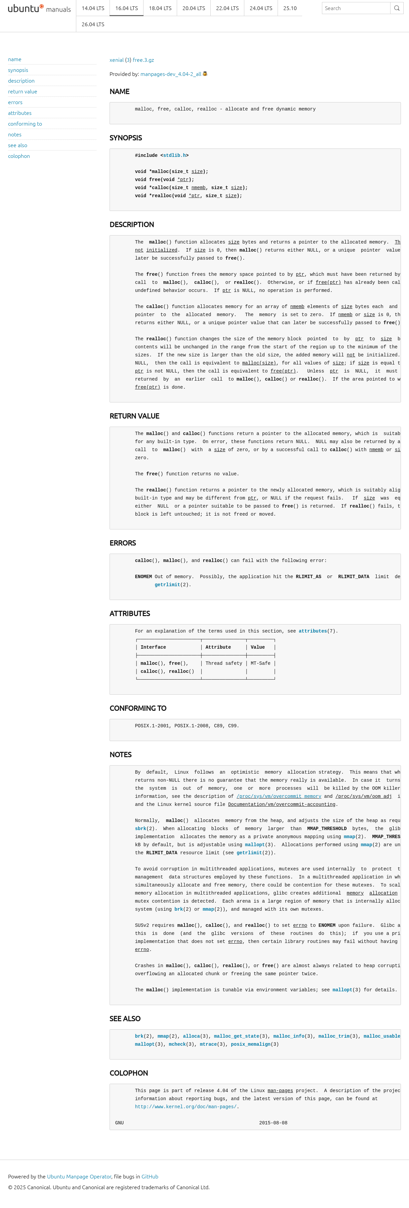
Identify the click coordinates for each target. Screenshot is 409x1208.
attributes (20, 113)
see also (17, 145)
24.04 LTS (261, 8)
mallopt (255, 845)
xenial (117, 60)
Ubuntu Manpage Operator (79, 1176)
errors (15, 102)
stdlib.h (174, 155)
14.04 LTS (93, 8)
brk (178, 909)
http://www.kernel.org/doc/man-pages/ (186, 1107)
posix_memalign (251, 1044)
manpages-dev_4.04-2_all (170, 74)
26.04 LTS (93, 24)
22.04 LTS (227, 8)
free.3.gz (143, 60)
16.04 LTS (126, 8)
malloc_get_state (236, 1036)
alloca (191, 1036)
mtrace (208, 1044)
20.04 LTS (193, 8)
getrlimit (167, 584)
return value (22, 91)
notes (15, 134)
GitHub (149, 1176)
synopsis (18, 70)
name (15, 59)
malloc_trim (334, 1036)
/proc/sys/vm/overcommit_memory (279, 796)
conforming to (25, 124)
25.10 (290, 8)
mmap (349, 836)
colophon (19, 156)
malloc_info (288, 1036)
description (21, 81)
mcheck (177, 1044)
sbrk (141, 828)
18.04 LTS (160, 8)
